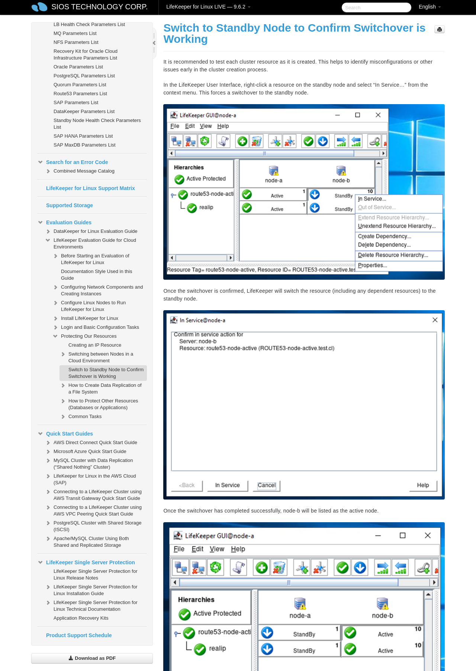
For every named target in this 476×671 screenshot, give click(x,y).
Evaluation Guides (64, 222)
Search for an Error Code (72, 162)
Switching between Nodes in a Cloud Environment (96, 356)
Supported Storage (69, 205)
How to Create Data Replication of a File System (101, 388)
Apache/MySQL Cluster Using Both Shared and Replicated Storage (87, 541)
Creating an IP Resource (94, 345)
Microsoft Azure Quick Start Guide (85, 451)
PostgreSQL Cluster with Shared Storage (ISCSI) (93, 525)
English (430, 7)
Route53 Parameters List (80, 93)
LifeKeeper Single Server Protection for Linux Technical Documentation (91, 605)
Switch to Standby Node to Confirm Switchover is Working (106, 373)
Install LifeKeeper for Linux (85, 318)
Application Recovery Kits (81, 618)
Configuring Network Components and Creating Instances (97, 289)
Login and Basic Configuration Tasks (95, 327)
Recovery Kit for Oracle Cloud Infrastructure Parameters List (86, 54)
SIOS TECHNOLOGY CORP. (99, 7)
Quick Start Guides (65, 433)
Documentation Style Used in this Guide (96, 275)
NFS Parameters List (76, 42)
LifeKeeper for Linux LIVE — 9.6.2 (208, 7)
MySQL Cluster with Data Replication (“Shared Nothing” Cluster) (89, 463)
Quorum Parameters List (80, 84)
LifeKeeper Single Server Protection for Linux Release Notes (95, 574)
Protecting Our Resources (84, 336)
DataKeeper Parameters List (84, 111)
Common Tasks (81, 416)
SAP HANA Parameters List (83, 136)
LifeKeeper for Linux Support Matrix (90, 188)
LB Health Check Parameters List (89, 24)
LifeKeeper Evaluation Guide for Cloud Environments (90, 243)
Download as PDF (92, 658)
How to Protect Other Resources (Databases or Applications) (99, 403)
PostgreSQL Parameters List (84, 75)
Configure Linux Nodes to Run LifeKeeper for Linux (89, 305)
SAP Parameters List (76, 102)
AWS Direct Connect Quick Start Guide (91, 442)
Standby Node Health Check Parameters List (97, 124)
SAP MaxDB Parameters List (85, 145)
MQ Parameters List (75, 33)
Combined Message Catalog (80, 171)
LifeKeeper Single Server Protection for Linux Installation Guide (91, 589)
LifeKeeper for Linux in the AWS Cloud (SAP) (90, 478)
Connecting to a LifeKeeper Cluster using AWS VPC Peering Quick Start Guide (93, 510)
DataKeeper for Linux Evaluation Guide (91, 231)
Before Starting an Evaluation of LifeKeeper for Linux (90, 258)
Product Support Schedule (79, 635)
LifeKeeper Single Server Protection (86, 562)
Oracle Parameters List (78, 67)
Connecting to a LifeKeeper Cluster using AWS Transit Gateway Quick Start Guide (93, 494)
